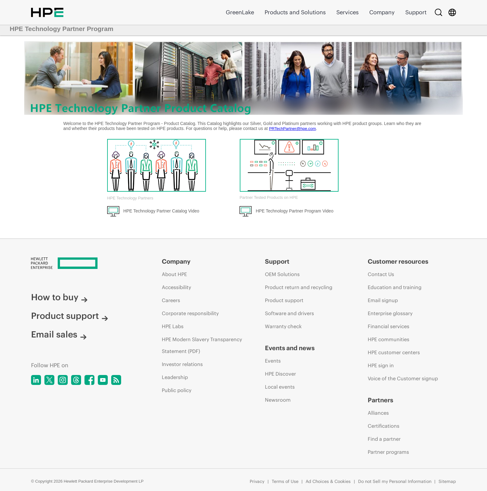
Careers (171, 300)
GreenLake (240, 12)
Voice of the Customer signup (403, 378)
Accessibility (176, 287)
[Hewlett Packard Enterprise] (85, 263)
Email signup (383, 300)
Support (415, 12)
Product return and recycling (298, 287)
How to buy (59, 297)
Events (273, 361)
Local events (280, 387)
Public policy (176, 390)
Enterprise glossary (390, 313)
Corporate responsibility (190, 313)
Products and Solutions (295, 12)
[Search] (438, 12)
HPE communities (388, 339)
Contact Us (381, 274)
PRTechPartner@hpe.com (292, 128)
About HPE (174, 274)
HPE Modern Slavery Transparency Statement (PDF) (202, 345)
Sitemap (447, 481)
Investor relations (182, 364)
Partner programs (388, 452)
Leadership (175, 377)
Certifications (383, 426)
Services (347, 12)
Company (382, 12)
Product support (69, 315)
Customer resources (398, 261)
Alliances (378, 413)
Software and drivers (289, 313)
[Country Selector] (452, 12)
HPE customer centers (394, 352)
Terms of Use (285, 481)
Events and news (290, 348)
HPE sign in (381, 365)
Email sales (59, 334)
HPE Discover (280, 374)
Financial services (388, 326)
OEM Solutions (282, 274)
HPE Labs (173, 326)
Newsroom (278, 400)
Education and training (394, 287)
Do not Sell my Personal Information (394, 481)
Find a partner (384, 439)
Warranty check (283, 326)
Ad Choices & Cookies (328, 481)
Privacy (257, 481)
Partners (380, 400)
